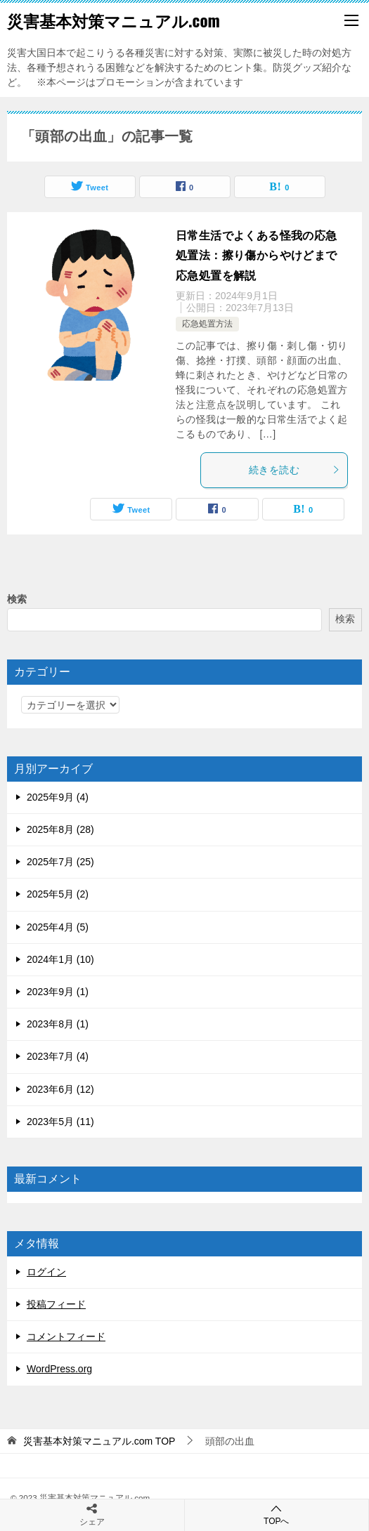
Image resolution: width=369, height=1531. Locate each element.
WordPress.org (59, 1368)
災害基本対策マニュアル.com (113, 20)
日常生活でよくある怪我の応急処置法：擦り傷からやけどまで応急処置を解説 (256, 256)
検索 (17, 599)
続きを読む (294, 469)
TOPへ (276, 1514)
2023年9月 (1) (58, 991)
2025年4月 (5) (58, 927)
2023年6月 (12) (60, 1089)
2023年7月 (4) (58, 1056)
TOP (99, 1441)
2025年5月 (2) (58, 894)
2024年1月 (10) (60, 959)
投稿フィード (56, 1304)
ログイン (46, 1271)
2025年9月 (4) (58, 797)
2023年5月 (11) (60, 1121)
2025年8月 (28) (60, 829)
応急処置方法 (207, 324)
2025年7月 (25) (60, 861)
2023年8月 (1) (58, 1024)
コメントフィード (66, 1336)
